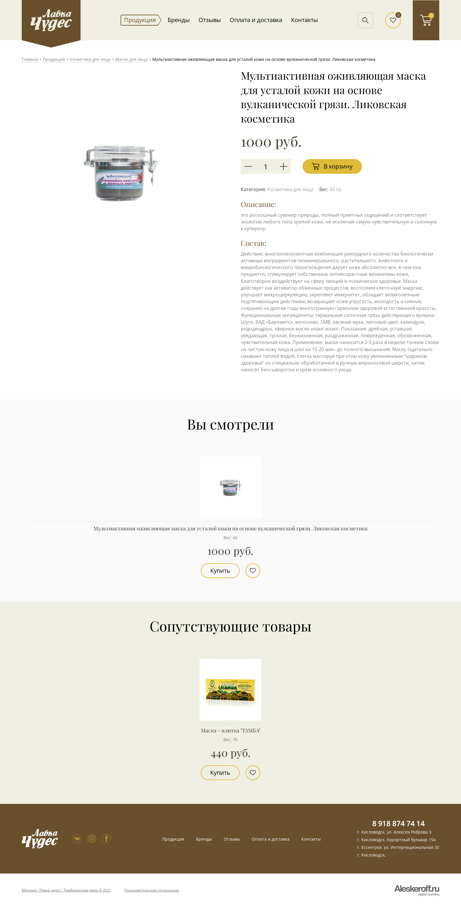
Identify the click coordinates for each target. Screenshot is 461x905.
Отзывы (209, 20)
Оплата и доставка (256, 20)
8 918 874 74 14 (398, 823)
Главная (30, 59)
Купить (220, 571)
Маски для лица (131, 59)
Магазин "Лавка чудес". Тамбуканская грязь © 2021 (66, 890)
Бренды (179, 20)
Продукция (140, 20)
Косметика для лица (90, 59)
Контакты (304, 20)
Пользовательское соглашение (151, 890)
